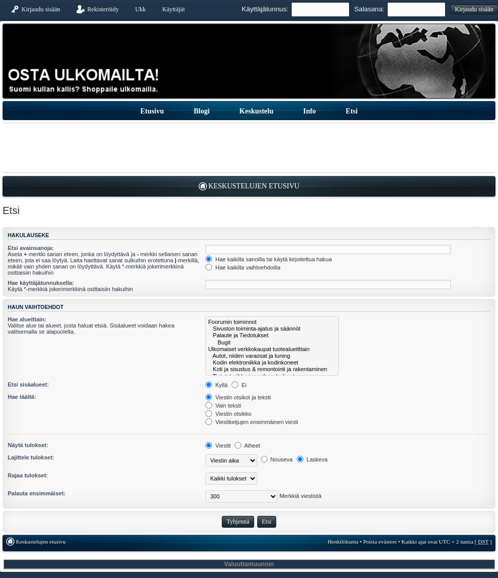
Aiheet (247, 445)
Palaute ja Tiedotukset (272, 335)
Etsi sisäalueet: (28, 384)
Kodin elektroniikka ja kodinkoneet (272, 362)
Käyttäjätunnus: (265, 9)
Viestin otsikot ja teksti (238, 397)
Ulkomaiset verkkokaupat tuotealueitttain (272, 349)
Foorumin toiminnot (272, 322)
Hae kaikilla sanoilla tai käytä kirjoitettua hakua (268, 259)
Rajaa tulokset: (28, 475)
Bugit (272, 342)
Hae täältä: (22, 397)
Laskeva (312, 459)
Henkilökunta (343, 541)
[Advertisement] (249, 147)
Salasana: (369, 9)
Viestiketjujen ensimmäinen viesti (251, 422)
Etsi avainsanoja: (31, 248)
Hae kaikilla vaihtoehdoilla (242, 267)
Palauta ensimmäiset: (37, 493)
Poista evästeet (379, 541)
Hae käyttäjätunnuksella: (41, 283)
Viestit (218, 445)
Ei (239, 385)
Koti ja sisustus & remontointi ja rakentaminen (272, 369)
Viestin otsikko (228, 414)
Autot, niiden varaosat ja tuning (272, 356)
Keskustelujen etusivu (254, 186)
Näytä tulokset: (28, 445)
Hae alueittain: (27, 319)
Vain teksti (223, 405)
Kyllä (216, 385)
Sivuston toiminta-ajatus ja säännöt (272, 328)
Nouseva (277, 459)
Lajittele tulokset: (31, 457)
